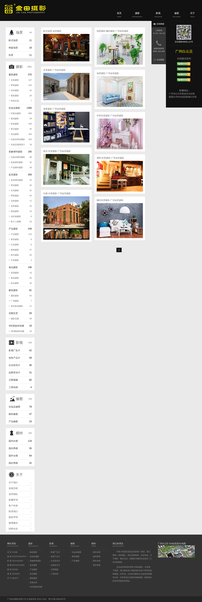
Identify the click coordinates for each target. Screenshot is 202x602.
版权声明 (13, 517)
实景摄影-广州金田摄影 (54, 70)
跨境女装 (21, 100)
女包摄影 (21, 190)
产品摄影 (13, 229)
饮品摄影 (21, 283)
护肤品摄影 (21, 113)
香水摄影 (21, 128)
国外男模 (13, 463)
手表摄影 (21, 260)
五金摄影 (21, 244)
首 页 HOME (12, 552)
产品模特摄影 (21, 167)
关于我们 (13, 482)
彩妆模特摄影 (21, 162)
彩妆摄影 (21, 123)
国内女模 (13, 441)
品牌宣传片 (14, 372)
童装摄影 (21, 95)
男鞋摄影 (21, 195)
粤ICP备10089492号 (57, 599)
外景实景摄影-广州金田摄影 (110, 115)
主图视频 (13, 380)
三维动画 (13, 387)
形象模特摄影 (16, 151)
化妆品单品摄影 (21, 139)
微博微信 (13, 523)
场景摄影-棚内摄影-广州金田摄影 (112, 31)
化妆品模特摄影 (21, 157)
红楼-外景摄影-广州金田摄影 (57, 193)
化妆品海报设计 (21, 144)
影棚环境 (13, 500)
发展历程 (13, 488)
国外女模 (13, 455)
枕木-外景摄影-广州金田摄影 (57, 151)
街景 (11, 55)
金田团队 (13, 494)
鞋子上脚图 (21, 221)
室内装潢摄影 (21, 306)
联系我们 (13, 511)
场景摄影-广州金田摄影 (54, 109)
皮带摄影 (21, 206)
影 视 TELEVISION (15, 561)
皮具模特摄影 (21, 180)
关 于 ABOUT (12, 578)
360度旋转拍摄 (16, 326)
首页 (119, 15)
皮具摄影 (13, 174)
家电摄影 (21, 249)
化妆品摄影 (14, 108)
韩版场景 (13, 47)
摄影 (137, 15)
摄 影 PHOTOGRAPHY (17, 556)
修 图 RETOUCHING (16, 565)
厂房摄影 (21, 300)
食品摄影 (13, 267)
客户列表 (13, 505)
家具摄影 (21, 239)
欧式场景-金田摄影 (52, 31)
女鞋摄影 (21, 200)
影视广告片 (14, 350)
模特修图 (13, 414)
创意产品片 (14, 358)
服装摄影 (13, 74)
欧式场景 (13, 40)
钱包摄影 (21, 211)
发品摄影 (21, 134)
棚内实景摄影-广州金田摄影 (110, 200)
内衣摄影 (21, 90)
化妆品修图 (14, 407)
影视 (158, 15)
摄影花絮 (21, 318)
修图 (176, 15)
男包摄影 (21, 185)
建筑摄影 (13, 290)
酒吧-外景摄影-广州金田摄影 (110, 158)
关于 (192, 15)
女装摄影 (21, 80)
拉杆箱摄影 (21, 216)
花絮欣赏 (13, 313)
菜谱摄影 (21, 272)
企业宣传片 (14, 365)
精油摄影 (21, 118)
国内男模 (13, 448)
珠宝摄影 (21, 254)
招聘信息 (13, 529)
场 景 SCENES (13, 574)
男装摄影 (21, 85)
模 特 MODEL (13, 569)
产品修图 (13, 421)
